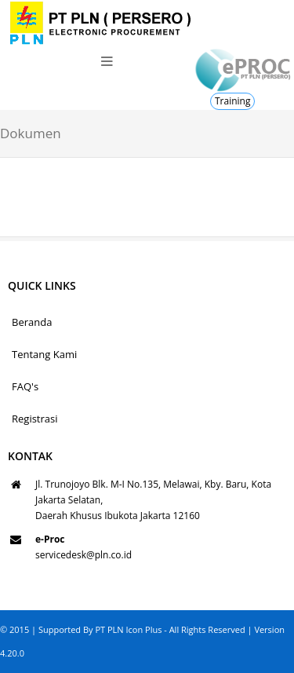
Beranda (32, 322)
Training (232, 101)
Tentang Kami (44, 354)
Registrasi (35, 418)
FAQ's (25, 386)
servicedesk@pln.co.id (83, 554)
